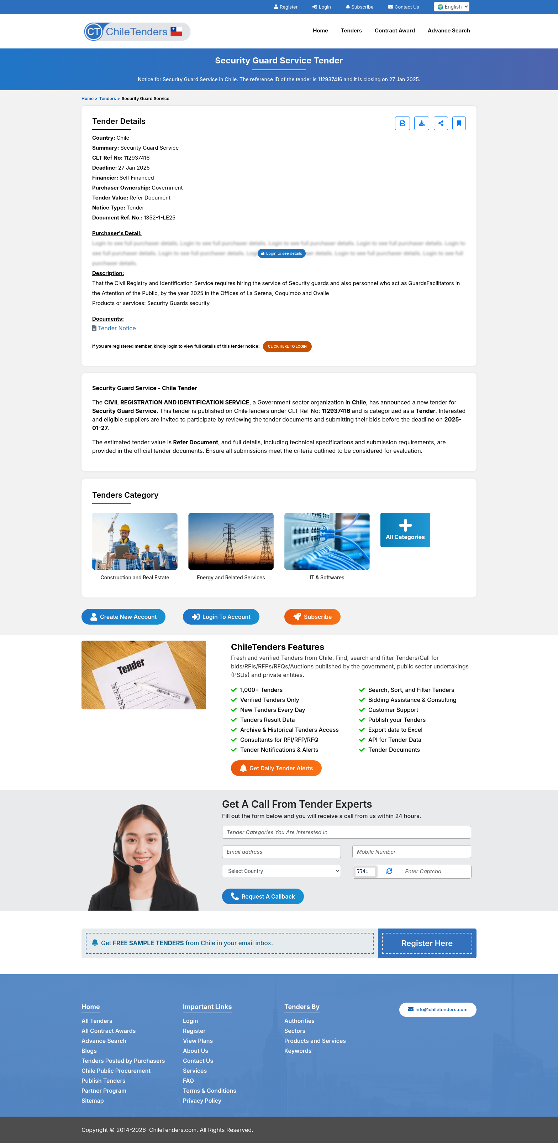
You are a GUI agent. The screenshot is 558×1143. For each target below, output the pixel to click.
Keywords (298, 1051)
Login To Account (221, 617)
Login (321, 7)
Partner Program (104, 1091)
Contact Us (403, 7)
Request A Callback (263, 896)
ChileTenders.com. (174, 1129)
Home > (89, 98)
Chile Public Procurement (116, 1071)
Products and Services (315, 1041)
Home (320, 30)
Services (195, 1071)
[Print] (402, 123)
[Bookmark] (459, 123)
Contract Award (395, 30)
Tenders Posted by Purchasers (123, 1061)
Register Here (427, 943)
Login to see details (281, 253)
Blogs (89, 1051)
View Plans (198, 1041)
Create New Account (123, 617)
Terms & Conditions (210, 1091)
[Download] (421, 123)
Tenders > (109, 98)
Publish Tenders (103, 1081)
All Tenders (96, 1021)
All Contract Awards (108, 1031)
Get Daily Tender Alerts (276, 768)
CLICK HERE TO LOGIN (287, 346)
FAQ (188, 1081)
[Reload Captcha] (389, 871)
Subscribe (360, 7)
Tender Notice (117, 328)
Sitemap (92, 1101)
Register (286, 7)
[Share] (441, 123)
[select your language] (451, 6)
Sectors (295, 1031)
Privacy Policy (202, 1101)
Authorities (299, 1021)
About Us (195, 1051)
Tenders (351, 30)
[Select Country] (281, 871)
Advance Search (449, 30)
